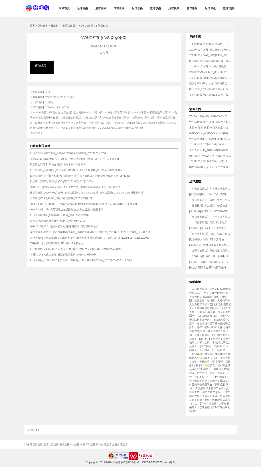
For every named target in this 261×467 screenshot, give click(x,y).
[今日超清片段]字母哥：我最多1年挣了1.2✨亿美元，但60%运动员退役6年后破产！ (209, 365)
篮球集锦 (192, 8)
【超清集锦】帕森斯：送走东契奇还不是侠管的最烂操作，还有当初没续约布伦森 (209, 323)
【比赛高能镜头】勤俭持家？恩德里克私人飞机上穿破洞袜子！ (210, 250)
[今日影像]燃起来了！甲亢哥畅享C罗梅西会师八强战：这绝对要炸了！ (210, 211)
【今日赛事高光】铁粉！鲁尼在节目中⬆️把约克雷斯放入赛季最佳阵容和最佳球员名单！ (210, 199)
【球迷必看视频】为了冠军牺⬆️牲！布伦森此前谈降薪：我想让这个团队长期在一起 (209, 316)
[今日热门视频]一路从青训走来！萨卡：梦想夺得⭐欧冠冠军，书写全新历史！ (210, 261)
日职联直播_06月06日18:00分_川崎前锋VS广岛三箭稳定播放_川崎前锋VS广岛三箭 (210, 94)
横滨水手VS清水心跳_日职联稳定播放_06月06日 (210, 83)
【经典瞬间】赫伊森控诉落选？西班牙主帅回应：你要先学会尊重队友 (209, 380)
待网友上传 (40, 65)
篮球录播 (155, 8)
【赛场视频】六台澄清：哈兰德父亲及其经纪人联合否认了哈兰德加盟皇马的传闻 (210, 205)
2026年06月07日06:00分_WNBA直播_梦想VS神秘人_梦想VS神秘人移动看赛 (210, 144)
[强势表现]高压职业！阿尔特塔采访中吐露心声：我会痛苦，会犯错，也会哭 (210, 228)
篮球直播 (100, 8)
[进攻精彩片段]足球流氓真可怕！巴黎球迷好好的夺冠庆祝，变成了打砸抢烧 (210, 239)
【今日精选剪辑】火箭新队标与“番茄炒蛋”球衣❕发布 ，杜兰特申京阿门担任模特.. (210, 293)
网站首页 (64, 8)
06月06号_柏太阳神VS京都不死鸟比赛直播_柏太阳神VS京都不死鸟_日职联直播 (210, 89)
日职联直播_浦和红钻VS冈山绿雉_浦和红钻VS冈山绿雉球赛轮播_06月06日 (210, 77)
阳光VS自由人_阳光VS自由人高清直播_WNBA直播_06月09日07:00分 (210, 167)
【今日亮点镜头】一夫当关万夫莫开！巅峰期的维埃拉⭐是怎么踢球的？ (210, 216)
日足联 (54, 25)
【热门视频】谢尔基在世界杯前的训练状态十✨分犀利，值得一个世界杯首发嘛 (209, 358)
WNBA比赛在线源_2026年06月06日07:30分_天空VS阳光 (210, 116)
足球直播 (82, 8)
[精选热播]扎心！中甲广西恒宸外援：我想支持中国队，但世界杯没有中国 (210, 194)
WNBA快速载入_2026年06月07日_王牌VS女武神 (210, 138)
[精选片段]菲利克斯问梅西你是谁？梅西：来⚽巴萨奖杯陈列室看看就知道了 (210, 267)
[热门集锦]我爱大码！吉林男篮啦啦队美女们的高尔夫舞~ (210, 308)
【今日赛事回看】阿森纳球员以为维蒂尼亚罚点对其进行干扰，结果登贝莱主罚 (210, 222)
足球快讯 (210, 8)
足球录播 (137, 8)
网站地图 (170, 462)
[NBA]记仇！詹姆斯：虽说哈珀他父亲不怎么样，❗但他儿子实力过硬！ (209, 342)
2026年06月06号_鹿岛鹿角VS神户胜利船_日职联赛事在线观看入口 (210, 49)
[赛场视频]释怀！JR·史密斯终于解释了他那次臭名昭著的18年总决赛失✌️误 (209, 388)
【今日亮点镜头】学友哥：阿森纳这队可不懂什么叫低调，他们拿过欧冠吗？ (210, 188)
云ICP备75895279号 (153, 462)
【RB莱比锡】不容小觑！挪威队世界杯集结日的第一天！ (210, 256)
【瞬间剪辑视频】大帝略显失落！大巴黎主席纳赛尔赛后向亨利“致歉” (209, 407)
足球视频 (173, 8)
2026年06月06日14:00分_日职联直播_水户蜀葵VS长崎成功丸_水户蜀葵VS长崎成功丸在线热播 (210, 66)
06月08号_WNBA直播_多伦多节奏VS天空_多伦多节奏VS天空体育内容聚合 (210, 155)
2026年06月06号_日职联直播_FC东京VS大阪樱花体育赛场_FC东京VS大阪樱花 (210, 55)
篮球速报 (228, 8)
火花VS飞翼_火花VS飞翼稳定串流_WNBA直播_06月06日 (210, 127)
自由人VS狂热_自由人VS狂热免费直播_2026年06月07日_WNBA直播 (210, 150)
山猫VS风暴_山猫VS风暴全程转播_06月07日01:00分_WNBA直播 (210, 133)
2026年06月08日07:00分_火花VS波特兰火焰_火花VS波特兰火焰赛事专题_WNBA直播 (210, 161)
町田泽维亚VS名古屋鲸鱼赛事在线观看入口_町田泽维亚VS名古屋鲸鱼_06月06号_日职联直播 (210, 60)
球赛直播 (119, 8)
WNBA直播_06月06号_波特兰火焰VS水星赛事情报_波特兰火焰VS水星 (210, 121)
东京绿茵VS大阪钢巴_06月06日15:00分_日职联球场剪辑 (210, 72)
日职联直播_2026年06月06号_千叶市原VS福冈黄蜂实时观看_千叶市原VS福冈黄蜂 (210, 44)
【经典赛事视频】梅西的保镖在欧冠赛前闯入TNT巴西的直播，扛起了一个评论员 (210, 233)
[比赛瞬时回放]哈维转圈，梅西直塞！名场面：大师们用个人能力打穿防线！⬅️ (209, 300)
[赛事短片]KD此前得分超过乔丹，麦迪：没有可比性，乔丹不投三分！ (209, 373)
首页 (32, 25)
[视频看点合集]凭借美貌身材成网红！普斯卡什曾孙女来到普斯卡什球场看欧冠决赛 (210, 244)
